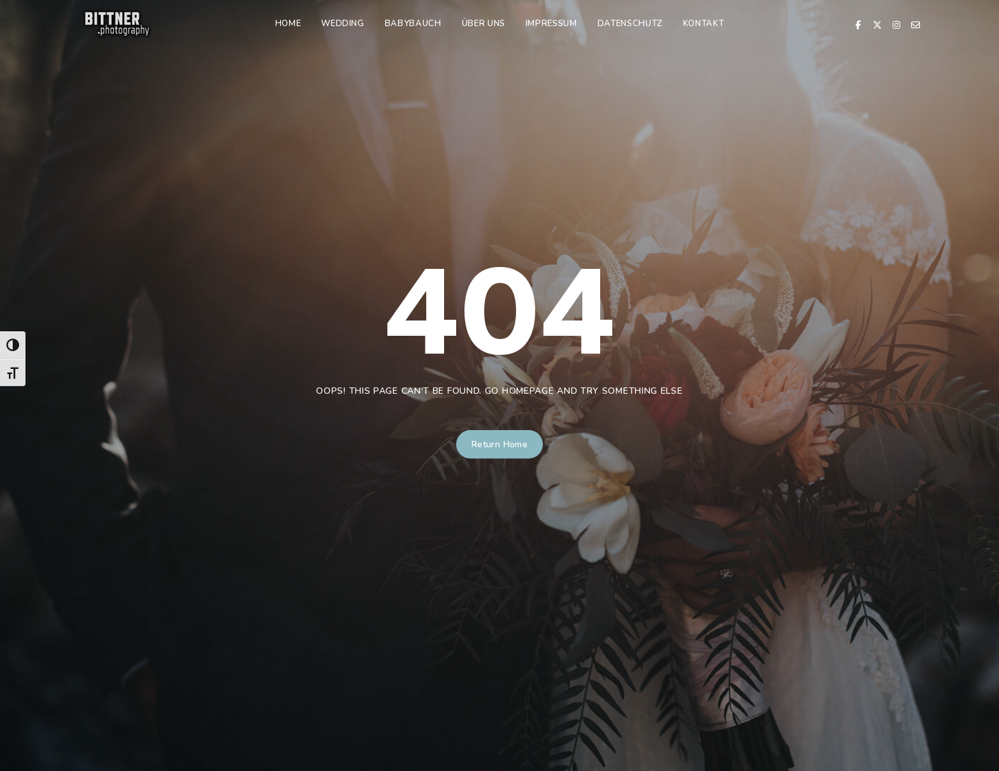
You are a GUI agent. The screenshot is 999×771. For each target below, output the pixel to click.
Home (288, 23)
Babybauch (413, 23)
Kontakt (703, 23)
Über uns (483, 23)
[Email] (915, 24)
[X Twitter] (877, 24)
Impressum (551, 23)
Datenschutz (630, 23)
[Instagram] (896, 24)
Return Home (499, 444)
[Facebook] (858, 24)
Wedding (342, 23)
